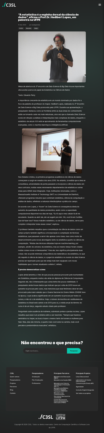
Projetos (13, 383)
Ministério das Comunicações (59, 393)
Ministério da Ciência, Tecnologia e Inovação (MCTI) (62, 385)
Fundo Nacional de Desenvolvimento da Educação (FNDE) (61, 401)
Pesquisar (74, 351)
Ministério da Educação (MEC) (62, 377)
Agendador (80, 386)
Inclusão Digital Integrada (85, 390)
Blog (11, 390)
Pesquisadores (15, 380)
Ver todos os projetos (83, 393)
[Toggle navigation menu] (100, 4)
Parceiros (13, 386)
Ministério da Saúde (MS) (62, 380)
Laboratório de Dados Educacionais (83, 380)
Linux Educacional (82, 376)
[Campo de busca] (45, 351)
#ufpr (36, 28)
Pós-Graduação (37, 380)
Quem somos (14, 376)
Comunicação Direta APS (85, 383)
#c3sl (21, 28)
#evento (28, 28)
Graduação (36, 376)
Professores (36, 383)
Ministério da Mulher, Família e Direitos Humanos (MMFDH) (61, 389)
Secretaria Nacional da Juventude (62, 396)
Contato (12, 393)
